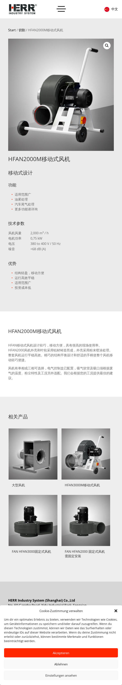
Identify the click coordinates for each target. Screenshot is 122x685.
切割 (22, 30)
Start (12, 30)
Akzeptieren (61, 653)
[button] (116, 611)
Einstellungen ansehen (61, 675)
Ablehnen (61, 664)
